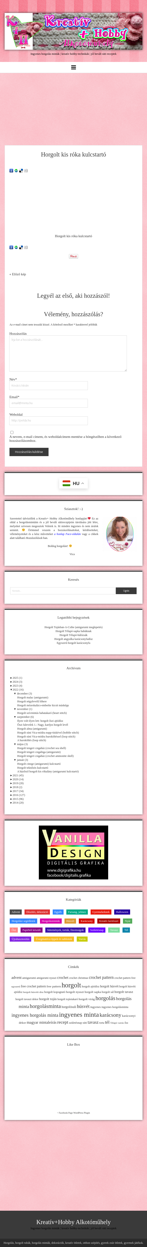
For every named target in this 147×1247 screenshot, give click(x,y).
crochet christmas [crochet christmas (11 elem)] (78, 978)
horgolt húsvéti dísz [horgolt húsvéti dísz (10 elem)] (33, 992)
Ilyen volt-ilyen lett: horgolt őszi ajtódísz (40, 720)
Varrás (82, 939)
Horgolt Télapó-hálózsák (74, 635)
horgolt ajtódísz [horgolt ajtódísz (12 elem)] (90, 986)
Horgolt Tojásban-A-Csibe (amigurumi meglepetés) (73, 627)
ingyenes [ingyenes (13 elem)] (95, 1007)
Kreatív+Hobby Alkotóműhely (73, 1222)
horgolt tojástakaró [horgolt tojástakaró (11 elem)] (68, 999)
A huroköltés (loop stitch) (31, 740)
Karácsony (87, 921)
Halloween (122, 912)
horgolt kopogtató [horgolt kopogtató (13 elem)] (54, 992)
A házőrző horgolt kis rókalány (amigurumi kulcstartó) (48, 771)
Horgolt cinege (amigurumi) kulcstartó (39, 763)
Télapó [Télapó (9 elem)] (113, 1023)
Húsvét (70, 921)
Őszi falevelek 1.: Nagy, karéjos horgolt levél (42, 724)
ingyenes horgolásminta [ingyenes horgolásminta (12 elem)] (114, 1007)
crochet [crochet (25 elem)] (62, 977)
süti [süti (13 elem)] (85, 1022)
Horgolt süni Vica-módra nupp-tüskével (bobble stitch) (48, 732)
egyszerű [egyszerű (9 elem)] (15, 986)
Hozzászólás (18, 333)
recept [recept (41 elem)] (62, 1022)
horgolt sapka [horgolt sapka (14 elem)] (93, 992)
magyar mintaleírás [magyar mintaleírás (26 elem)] (41, 1022)
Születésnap (97, 930)
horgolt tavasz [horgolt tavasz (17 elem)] (123, 992)
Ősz (14, 930)
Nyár (127, 921)
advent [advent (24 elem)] (17, 977)
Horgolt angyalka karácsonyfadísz (73, 639)
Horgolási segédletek (23, 921)
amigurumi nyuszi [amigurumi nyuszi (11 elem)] (47, 978)
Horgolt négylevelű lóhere (32, 701)
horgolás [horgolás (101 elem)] (105, 998)
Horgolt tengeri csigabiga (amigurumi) (39, 752)
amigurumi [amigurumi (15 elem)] (29, 978)
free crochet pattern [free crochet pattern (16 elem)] (33, 986)
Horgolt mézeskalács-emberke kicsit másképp (43, 705)
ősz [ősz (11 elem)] (126, 1022)
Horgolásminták (51, 921)
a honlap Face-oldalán (67, 534)
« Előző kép (17, 274)
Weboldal (16, 414)
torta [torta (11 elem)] (101, 1022)
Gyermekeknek (101, 912)
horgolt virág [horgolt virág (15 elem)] (87, 999)
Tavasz (114, 930)
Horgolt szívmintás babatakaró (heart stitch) (42, 713)
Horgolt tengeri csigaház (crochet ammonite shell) (45, 756)
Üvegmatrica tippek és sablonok (54, 939)
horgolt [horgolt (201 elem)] (71, 985)
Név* (13, 379)
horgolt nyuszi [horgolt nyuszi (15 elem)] (75, 992)
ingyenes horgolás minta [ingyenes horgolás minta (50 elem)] (35, 1015)
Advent (16, 912)
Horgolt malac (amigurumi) (32, 697)
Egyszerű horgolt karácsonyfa (73, 643)
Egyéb (58, 912)
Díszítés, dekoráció (37, 912)
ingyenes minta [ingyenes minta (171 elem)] (79, 1014)
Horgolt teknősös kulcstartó (32, 767)
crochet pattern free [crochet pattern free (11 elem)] (125, 978)
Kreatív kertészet (108, 921)
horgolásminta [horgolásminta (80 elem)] (45, 1006)
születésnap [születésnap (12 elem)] (75, 1022)
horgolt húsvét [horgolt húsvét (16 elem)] (109, 986)
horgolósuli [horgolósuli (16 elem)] (68, 1007)
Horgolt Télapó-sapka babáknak (73, 631)
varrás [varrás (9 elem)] (121, 1023)
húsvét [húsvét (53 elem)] (83, 1006)
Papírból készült (31, 930)
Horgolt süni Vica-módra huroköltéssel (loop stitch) (46, 736)
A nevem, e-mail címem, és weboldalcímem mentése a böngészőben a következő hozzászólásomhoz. (65, 438)
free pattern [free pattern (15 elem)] (54, 986)
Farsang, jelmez (77, 912)
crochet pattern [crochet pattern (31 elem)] (101, 977)
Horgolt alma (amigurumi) (32, 728)
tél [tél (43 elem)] (107, 1022)
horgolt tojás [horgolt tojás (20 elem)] (48, 999)
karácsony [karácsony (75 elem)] (110, 1015)
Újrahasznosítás (20, 939)
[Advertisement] (73, 107)
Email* (14, 397)
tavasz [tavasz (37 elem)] (93, 1022)
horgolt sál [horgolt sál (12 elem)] (108, 992)
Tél (126, 930)
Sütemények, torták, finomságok (65, 930)
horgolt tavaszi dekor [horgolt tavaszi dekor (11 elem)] (26, 999)
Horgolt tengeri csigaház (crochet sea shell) (41, 748)
